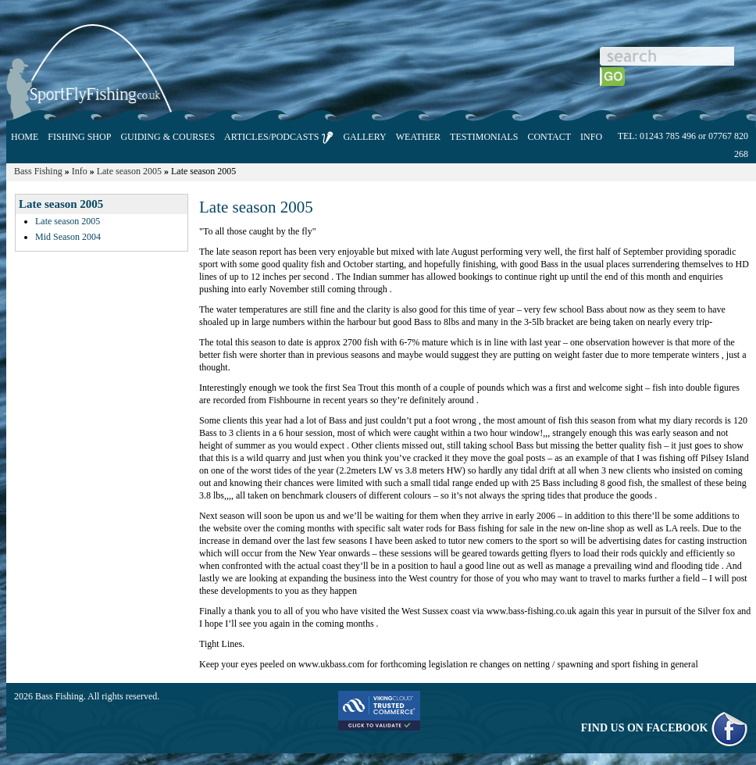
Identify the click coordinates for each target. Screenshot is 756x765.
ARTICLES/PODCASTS (278, 137)
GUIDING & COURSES (167, 136)
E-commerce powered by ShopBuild (680, 696)
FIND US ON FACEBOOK (664, 728)
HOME (24, 136)
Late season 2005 (129, 171)
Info (79, 171)
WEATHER (418, 136)
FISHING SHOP (79, 136)
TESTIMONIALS (484, 136)
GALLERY (364, 136)
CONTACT (549, 136)
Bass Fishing (38, 171)
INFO (591, 136)
